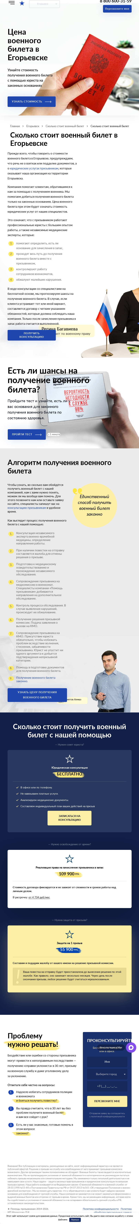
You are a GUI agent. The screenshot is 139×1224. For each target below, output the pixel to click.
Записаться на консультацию (69, 818)
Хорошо (75, 1220)
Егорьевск (42, 4)
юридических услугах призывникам (34, 168)
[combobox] (107, 1074)
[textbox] (107, 1074)
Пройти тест (27, 434)
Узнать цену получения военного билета (37, 695)
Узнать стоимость (31, 101)
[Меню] (12, 2)
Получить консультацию (31, 335)
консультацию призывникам (27, 507)
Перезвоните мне (117, 9)
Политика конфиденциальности (100, 1209)
